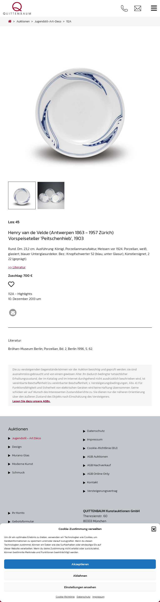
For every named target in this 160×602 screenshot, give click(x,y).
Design (17, 446)
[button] (154, 529)
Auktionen (23, 21)
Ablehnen (80, 575)
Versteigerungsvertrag (104, 489)
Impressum (98, 597)
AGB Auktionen (98, 455)
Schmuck (18, 471)
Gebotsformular (23, 519)
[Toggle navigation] (154, 8)
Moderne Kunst (23, 463)
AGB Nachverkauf (100, 464)
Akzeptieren (80, 564)
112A (68, 21)
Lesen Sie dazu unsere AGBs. (31, 401)
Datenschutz (83, 597)
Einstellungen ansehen (80, 587)
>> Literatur (17, 267)
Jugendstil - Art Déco (28, 437)
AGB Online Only (99, 472)
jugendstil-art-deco (48, 21)
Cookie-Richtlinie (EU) (103, 447)
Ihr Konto (19, 510)
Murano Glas (21, 454)
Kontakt (93, 480)
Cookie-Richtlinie (65, 597)
